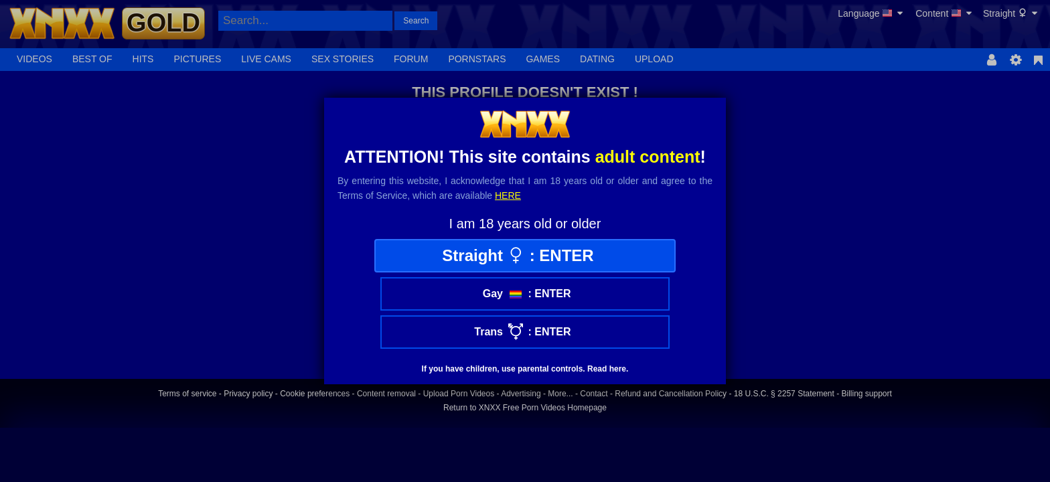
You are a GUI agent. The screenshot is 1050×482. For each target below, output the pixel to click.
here (508, 195)
